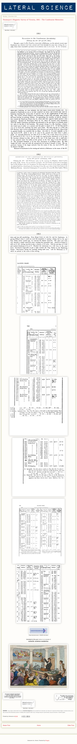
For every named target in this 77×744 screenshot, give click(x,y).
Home (39, 725)
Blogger (47, 740)
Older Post (71, 725)
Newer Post (6, 725)
